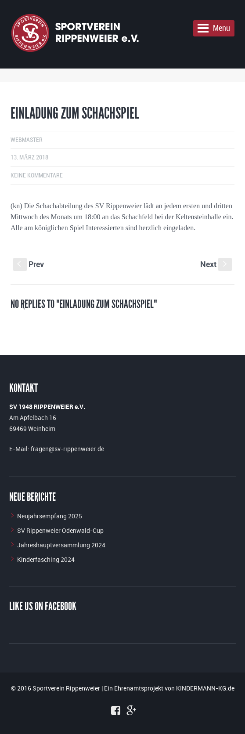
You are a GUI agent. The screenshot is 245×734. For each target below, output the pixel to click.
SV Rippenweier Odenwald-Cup (60, 530)
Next (216, 264)
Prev (28, 264)
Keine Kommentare (37, 175)
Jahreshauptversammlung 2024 (61, 545)
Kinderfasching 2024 (46, 559)
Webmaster (27, 140)
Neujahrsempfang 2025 (49, 516)
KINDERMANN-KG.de (205, 688)
